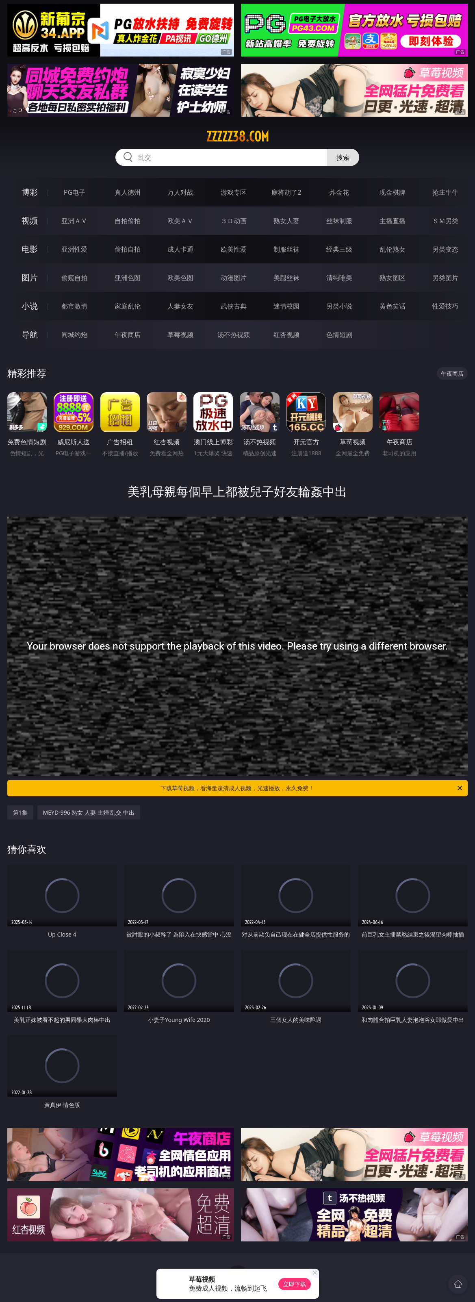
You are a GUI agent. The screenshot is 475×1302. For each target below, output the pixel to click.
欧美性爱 (234, 249)
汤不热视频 (233, 334)
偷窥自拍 (74, 277)
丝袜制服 (339, 220)
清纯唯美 (339, 277)
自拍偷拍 (128, 220)
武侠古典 (234, 306)
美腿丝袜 (286, 277)
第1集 (20, 812)
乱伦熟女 (393, 249)
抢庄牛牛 (445, 192)
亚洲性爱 (74, 249)
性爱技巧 (445, 306)
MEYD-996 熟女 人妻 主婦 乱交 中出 (88, 812)
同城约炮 (74, 334)
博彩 (30, 192)
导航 (30, 334)
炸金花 (339, 192)
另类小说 (339, 306)
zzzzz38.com (237, 136)
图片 (30, 277)
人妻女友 (180, 306)
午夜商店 (128, 334)
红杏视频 (286, 334)
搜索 (342, 157)
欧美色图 (180, 277)
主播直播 (393, 220)
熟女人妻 (286, 220)
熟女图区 (393, 277)
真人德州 (128, 192)
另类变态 (445, 249)
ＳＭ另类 (445, 220)
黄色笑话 (393, 306)
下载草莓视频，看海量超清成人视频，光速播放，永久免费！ (312, 788)
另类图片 (445, 277)
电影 (30, 248)
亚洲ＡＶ (74, 220)
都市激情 (74, 306)
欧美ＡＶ (180, 220)
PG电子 (74, 192)
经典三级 (339, 249)
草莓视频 (180, 334)
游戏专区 (234, 192)
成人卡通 (180, 249)
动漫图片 (234, 277)
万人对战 (180, 192)
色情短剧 (339, 334)
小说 (30, 305)
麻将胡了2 (286, 192)
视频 (30, 220)
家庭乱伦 (128, 306)
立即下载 (294, 1284)
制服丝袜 (286, 249)
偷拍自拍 (128, 249)
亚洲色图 (128, 277)
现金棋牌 (393, 192)
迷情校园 (286, 306)
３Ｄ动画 (234, 220)
